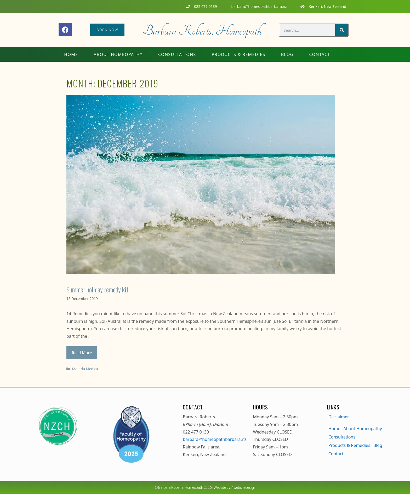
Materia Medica (85, 368)
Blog (287, 54)
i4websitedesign (243, 487)
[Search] (341, 30)
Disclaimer (338, 417)
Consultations (177, 54)
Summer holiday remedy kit (97, 289)
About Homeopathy (118, 54)
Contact (319, 54)
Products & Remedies (238, 54)
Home (71, 54)
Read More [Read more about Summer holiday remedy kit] (82, 353)
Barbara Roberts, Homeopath (202, 30)
